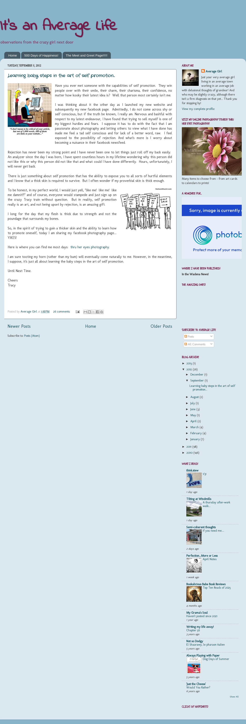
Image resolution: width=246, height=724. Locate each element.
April (193, 421)
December (197, 374)
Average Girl (214, 71)
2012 (190, 369)
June (193, 409)
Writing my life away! (200, 627)
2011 (189, 447)
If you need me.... (213, 530)
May (193, 415)
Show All (234, 696)
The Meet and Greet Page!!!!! (86, 55)
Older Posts (161, 326)
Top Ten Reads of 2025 (217, 587)
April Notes (209, 559)
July (193, 403)
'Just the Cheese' (196, 684)
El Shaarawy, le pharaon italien (205, 644)
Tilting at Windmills (198, 499)
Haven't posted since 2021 (201, 616)
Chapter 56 (193, 630)
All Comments (194, 344)
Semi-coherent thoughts (201, 527)
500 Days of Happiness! (41, 55)
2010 (190, 453)
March (195, 427)
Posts (189, 336)
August (195, 397)
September (197, 380)
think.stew (192, 470)
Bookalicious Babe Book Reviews (205, 584)
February (196, 433)
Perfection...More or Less (202, 556)
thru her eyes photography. (90, 247)
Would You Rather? (198, 687)
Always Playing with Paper (203, 655)
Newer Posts (19, 326)
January (195, 439)
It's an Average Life (58, 26)
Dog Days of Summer (216, 659)
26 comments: (62, 311)
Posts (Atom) (32, 336)
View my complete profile (198, 109)
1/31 (204, 474)
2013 (190, 363)
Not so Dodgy (194, 641)
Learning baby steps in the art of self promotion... (61, 76)
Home (12, 55)
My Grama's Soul (197, 613)
